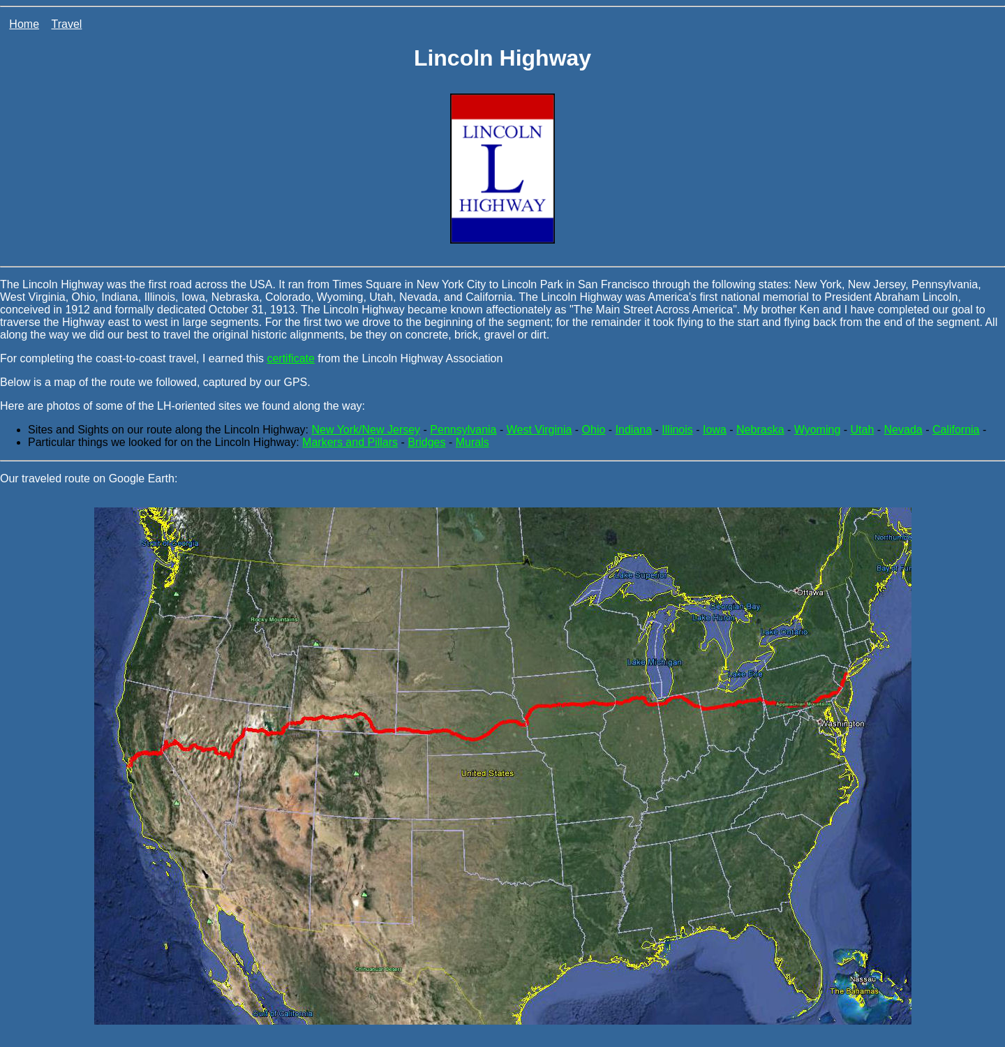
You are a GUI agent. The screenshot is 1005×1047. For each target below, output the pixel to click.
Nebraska (760, 430)
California (956, 430)
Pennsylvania (463, 430)
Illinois (677, 430)
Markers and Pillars (350, 442)
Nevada (903, 430)
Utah (862, 430)
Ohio (594, 430)
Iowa (715, 430)
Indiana (634, 430)
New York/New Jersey (365, 430)
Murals (472, 442)
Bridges (426, 442)
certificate (290, 358)
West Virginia (539, 430)
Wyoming (817, 430)
